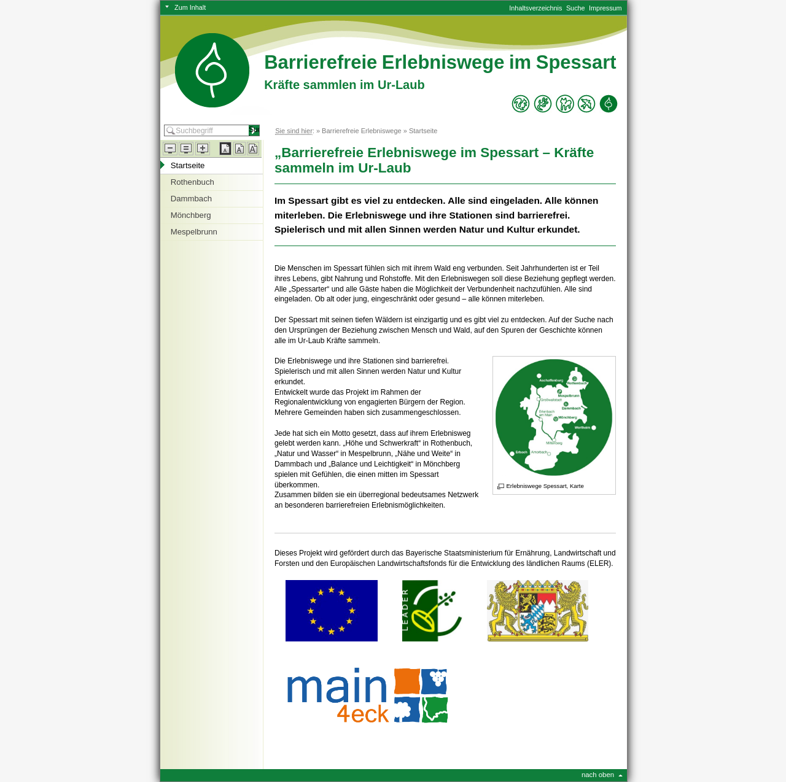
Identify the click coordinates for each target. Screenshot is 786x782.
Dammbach (191, 198)
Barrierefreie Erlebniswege (362, 130)
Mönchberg (191, 215)
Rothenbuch (192, 182)
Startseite (423, 130)
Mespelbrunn (194, 231)
